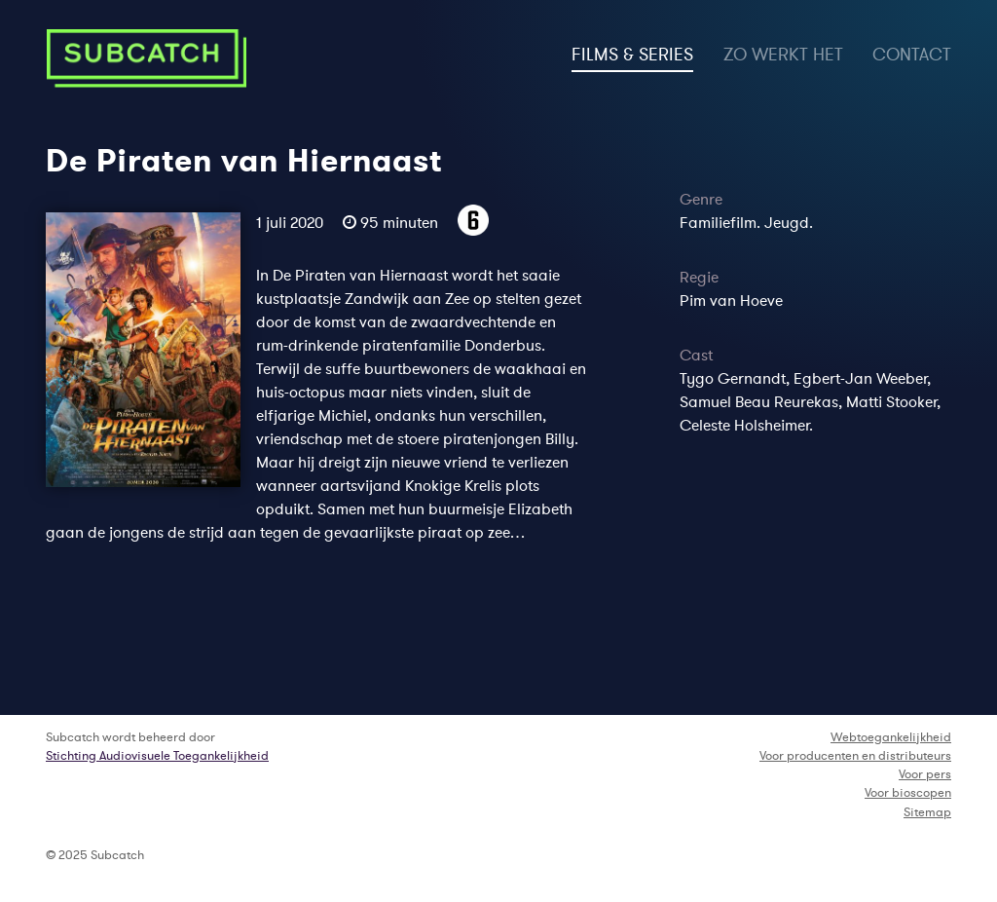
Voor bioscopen (908, 792)
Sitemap (927, 812)
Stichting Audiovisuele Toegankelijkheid (157, 755)
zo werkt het (783, 54)
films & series (632, 52)
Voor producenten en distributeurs (855, 755)
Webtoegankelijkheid (891, 737)
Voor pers (925, 774)
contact (911, 54)
